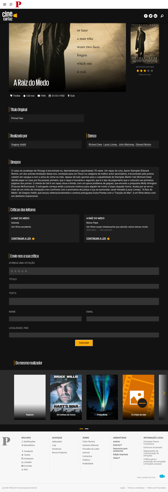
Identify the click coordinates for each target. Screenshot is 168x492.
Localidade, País (18, 328)
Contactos (87, 456)
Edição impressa (120, 454)
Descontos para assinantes (120, 449)
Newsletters (28, 445)
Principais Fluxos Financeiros (151, 442)
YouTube (26, 466)
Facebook (27, 451)
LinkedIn (26, 462)
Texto (12, 293)
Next (162, 397)
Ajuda (122, 488)
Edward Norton (143, 144)
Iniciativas (56, 449)
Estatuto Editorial (90, 445)
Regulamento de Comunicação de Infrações (151, 453)
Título (13, 279)
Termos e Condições (136, 488)
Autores (86, 452)
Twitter (25, 455)
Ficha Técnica (89, 441)
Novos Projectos (59, 452)
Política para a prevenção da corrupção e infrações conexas (155, 461)
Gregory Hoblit (18, 144)
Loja (54, 445)
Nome (12, 311)
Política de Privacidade (156, 488)
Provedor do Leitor (91, 449)
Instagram (27, 458)
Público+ (86, 460)
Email (89, 311)
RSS (24, 469)
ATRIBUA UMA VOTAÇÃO (22, 263)
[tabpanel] (30, 397)
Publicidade (88, 463)
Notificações (28, 441)
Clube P (116, 458)
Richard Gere (95, 144)
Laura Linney (110, 144)
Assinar (116, 441)
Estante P (117, 445)
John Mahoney (127, 144)
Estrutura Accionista (153, 447)
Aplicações (57, 441)
